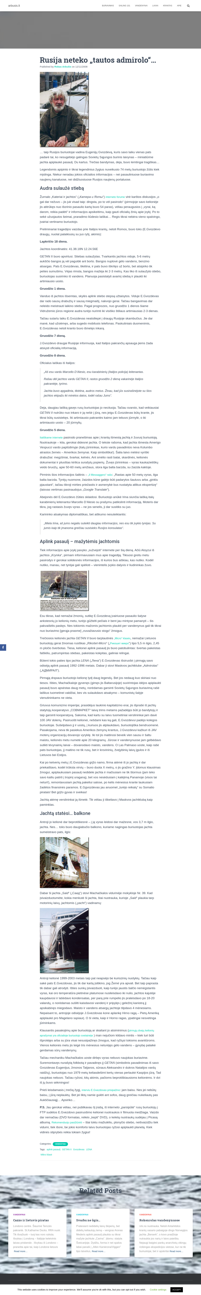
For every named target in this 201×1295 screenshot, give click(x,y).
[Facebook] (3, 647)
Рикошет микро (121, 643)
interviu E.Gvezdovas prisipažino (104, 1090)
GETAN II (67, 1149)
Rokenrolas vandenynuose (160, 1220)
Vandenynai (141, 6)
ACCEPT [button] (176, 1290)
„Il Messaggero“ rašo (102, 474)
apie (179, 6)
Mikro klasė (46, 1154)
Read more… (21, 1251)
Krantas (167, 6)
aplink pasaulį (53, 1149)
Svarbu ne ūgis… (88, 1220)
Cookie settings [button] (158, 1289)
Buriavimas (108, 6)
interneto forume (117, 197)
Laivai (155, 6)
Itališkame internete (53, 437)
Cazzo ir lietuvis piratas (31, 1220)
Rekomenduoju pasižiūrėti (69, 1122)
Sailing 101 (124, 6)
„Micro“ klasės (123, 638)
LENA (89, 1149)
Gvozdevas (78, 1149)
